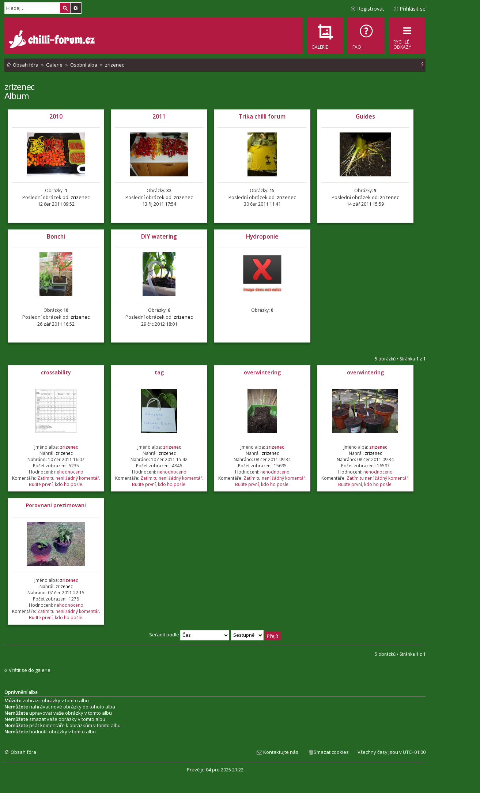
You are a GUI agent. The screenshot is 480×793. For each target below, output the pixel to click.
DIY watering (159, 236)
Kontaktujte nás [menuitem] (280, 752)
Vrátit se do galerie (29, 670)
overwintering (262, 372)
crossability (56, 372)
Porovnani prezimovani (56, 505)
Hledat (65, 8)
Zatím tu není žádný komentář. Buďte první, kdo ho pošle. (64, 481)
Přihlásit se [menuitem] (413, 8)
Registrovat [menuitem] (370, 8)
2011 (159, 116)
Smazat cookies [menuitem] (331, 752)
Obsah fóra (23, 752)
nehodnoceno (68, 472)
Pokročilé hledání (76, 8)
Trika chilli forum (262, 116)
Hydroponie (262, 236)
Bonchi (56, 236)
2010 (56, 116)
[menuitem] (366, 36)
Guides (365, 116)
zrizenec (19, 87)
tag (159, 372)
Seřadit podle (189, 634)
